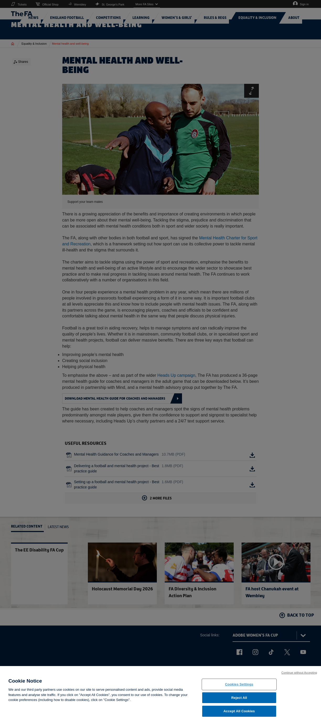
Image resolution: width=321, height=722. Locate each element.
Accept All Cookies (239, 716)
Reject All (239, 702)
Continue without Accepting (299, 677)
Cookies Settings (239, 689)
